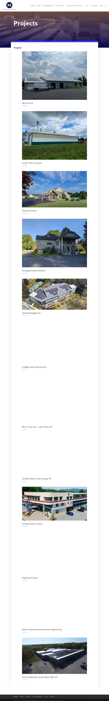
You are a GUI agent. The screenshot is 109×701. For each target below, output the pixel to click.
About (39, 5)
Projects (87, 5)
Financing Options (37, 696)
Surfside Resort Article (32, 523)
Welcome (33, 5)
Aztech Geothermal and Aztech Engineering (42, 629)
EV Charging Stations (48, 5)
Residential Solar (60, 5)
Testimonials (94, 5)
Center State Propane (32, 163)
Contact (101, 5)
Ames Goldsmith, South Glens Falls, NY (40, 677)
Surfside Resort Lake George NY (36, 478)
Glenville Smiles (29, 210)
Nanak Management (31, 313)
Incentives (28, 696)
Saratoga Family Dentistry (33, 270)
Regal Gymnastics (30, 577)
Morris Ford (27, 103)
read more (24, 105)
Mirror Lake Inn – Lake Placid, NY (37, 426)
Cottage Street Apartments (34, 367)
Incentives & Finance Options (73, 5)
